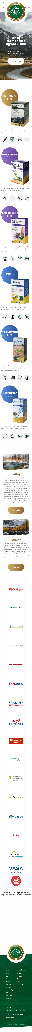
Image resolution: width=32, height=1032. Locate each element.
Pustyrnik (19, 976)
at (3, 7)
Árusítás (8, 987)
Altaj (7, 976)
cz (7, 7)
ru (25, 7)
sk (29, 7)
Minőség (8, 984)
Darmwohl (20, 984)
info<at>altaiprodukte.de (17, 1024)
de (12, 7)
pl (20, 7)
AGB (7, 993)
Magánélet (9, 995)
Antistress (20, 979)
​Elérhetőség (9, 990)
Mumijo (19, 973)
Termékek (9, 981)
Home (7, 973)
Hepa (18, 981)
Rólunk (7, 979)
